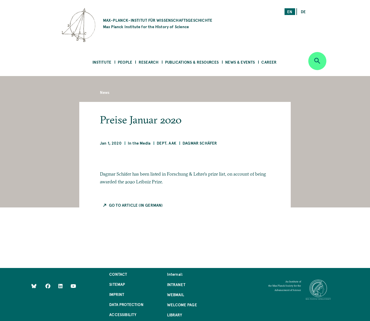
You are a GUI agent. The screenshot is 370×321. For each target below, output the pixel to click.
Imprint (116, 294)
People (125, 62)
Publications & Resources (192, 62)
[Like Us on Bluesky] (34, 286)
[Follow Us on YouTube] (73, 286)
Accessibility (122, 314)
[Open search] (317, 61)
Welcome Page (182, 304)
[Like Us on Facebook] (48, 286)
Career (269, 62)
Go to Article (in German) (136, 205)
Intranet (176, 284)
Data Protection (126, 304)
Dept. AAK (166, 143)
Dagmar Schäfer (200, 143)
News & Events (240, 62)
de (303, 11)
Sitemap (117, 284)
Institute (102, 62)
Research (149, 62)
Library (174, 314)
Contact (118, 274)
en (289, 11)
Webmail (175, 294)
